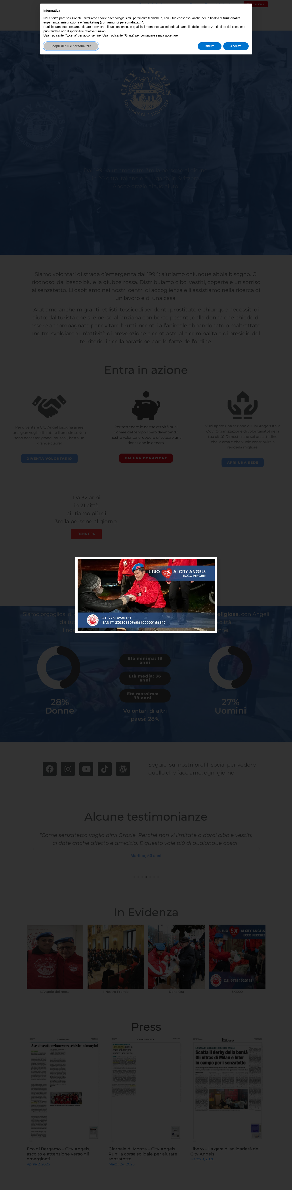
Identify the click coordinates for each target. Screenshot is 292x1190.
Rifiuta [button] (209, 1178)
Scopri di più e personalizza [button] (71, 1178)
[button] (210, 563)
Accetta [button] (236, 1178)
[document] (146, 595)
